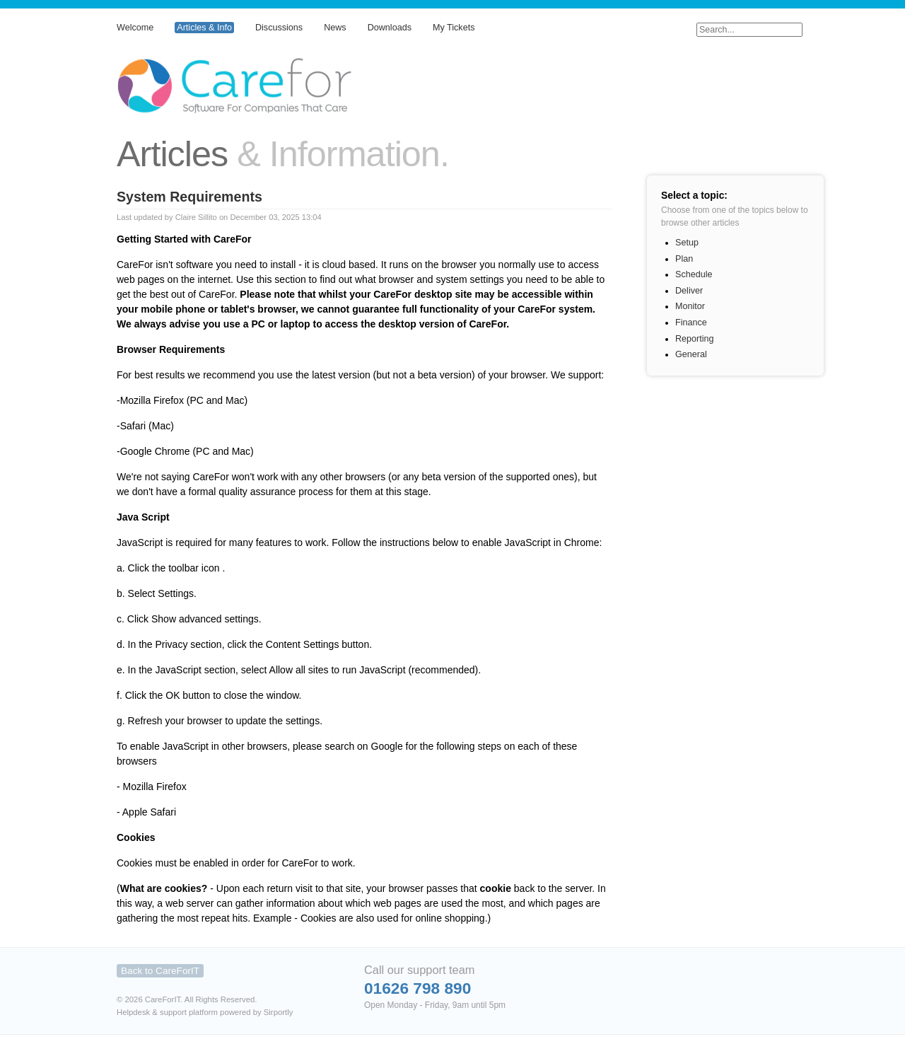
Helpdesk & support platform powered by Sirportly (205, 1012)
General (691, 354)
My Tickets (453, 28)
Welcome (135, 28)
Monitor (690, 306)
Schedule (694, 274)
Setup (687, 243)
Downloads (389, 28)
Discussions (279, 28)
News (335, 28)
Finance (691, 322)
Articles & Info (204, 28)
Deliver (689, 291)
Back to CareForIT (160, 970)
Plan (684, 259)
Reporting (694, 339)
